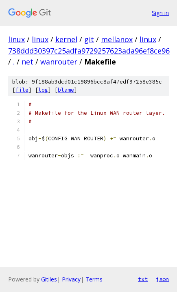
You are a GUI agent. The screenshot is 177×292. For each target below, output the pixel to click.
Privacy (71, 279)
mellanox (117, 39)
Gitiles (49, 279)
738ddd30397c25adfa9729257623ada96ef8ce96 (89, 51)
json (162, 279)
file (21, 89)
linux (16, 39)
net (27, 62)
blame (66, 89)
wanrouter (58, 62)
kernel (66, 39)
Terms (94, 279)
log (43, 89)
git (89, 39)
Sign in (160, 13)
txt (143, 279)
